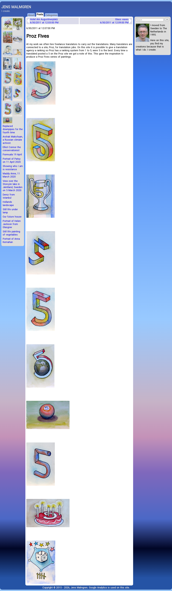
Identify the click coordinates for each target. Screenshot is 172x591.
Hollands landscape (8, 203)
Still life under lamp (10, 211)
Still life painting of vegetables (11, 233)
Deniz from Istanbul (9, 196)
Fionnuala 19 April (12, 154)
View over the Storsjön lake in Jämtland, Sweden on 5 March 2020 (12, 186)
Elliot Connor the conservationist (12, 149)
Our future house (12, 216)
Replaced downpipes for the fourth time (13, 129)
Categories (51, 15)
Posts (40, 14)
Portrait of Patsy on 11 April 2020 (12, 160)
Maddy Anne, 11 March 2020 (11, 175)
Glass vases (114, 21)
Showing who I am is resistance (13, 168)
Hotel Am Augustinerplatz (44, 21)
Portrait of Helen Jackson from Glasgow (12, 224)
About (31, 15)
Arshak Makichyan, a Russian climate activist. (13, 139)
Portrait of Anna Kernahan (11, 240)
